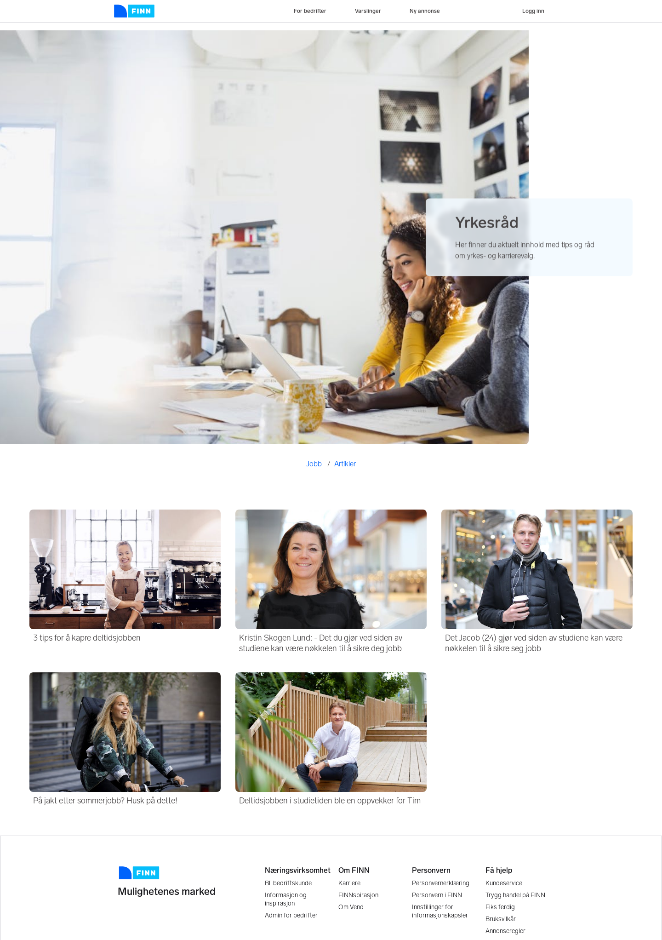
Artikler (345, 463)
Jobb (314, 463)
